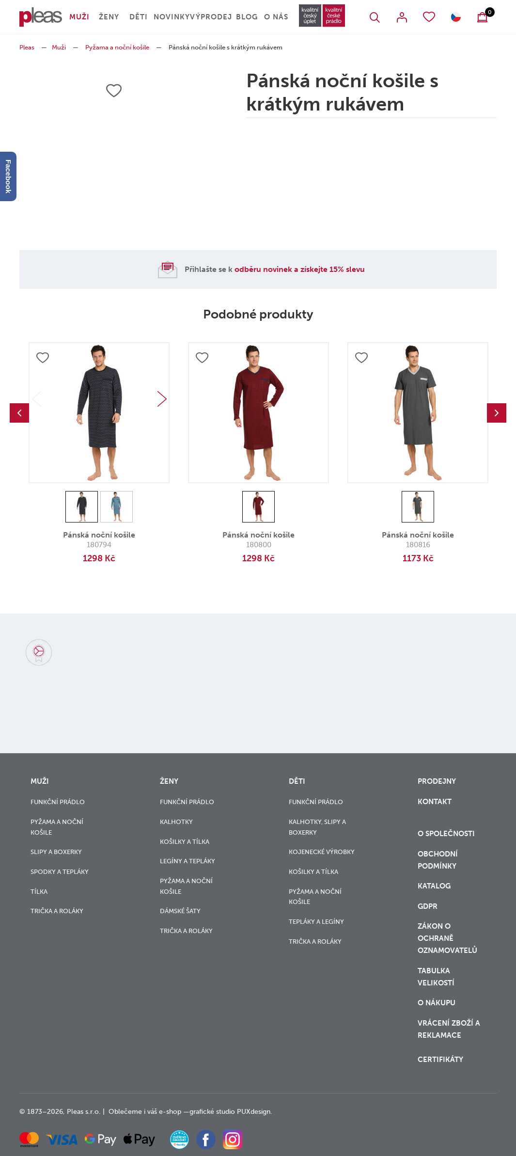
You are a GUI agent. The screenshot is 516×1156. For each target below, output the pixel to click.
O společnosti (447, 833)
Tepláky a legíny (316, 921)
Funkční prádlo (58, 802)
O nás (276, 17)
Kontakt (435, 801)
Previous (19, 413)
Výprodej (211, 17)
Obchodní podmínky (438, 860)
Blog (247, 17)
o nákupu (436, 1002)
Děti (138, 17)
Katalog (435, 886)
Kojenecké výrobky (322, 851)
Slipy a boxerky (56, 851)
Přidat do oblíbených (42, 357)
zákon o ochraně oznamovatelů (447, 938)
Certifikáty (440, 1059)
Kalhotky (176, 821)
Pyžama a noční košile (117, 47)
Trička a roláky (57, 911)
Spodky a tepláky (60, 871)
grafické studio (212, 1112)
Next (162, 399)
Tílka (39, 891)
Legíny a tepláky (187, 861)
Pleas (26, 47)
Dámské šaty (180, 911)
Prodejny (437, 781)
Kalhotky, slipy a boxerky (317, 827)
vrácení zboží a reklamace (449, 1029)
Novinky (172, 17)
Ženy (109, 17)
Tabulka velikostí (437, 976)
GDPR (428, 906)
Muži (79, 17)
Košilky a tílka (184, 841)
